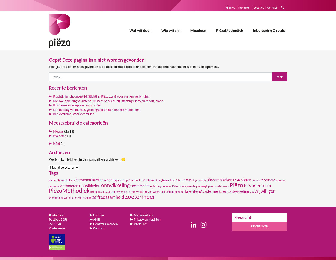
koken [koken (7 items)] (227, 179)
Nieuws (230, 7)
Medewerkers (143, 215)
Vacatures (140, 224)
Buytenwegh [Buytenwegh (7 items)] (102, 179)
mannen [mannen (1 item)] (256, 180)
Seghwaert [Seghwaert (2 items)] (154, 192)
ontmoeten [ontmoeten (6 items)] (69, 185)
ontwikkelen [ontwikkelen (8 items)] (89, 185)
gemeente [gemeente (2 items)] (201, 180)
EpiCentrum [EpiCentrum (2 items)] (132, 180)
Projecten (244, 7)
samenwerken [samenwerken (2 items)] (119, 192)
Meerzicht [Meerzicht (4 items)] (268, 180)
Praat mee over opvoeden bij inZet (77, 105)
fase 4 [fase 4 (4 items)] (190, 180)
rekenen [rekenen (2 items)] (95, 192)
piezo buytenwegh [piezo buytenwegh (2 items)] (196, 186)
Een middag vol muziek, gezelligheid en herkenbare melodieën (96, 110)
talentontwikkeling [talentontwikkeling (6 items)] (234, 191)
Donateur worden (105, 224)
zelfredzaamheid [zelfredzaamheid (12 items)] (108, 197)
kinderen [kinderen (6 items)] (214, 179)
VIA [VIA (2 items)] (252, 192)
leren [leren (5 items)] (247, 179)
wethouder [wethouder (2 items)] (70, 198)
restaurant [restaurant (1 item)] (105, 192)
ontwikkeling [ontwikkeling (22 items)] (115, 185)
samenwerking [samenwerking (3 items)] (137, 192)
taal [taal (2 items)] (162, 192)
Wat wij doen (140, 30)
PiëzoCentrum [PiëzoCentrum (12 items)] (257, 185)
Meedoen (198, 30)
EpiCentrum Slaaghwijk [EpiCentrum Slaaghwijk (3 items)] (154, 180)
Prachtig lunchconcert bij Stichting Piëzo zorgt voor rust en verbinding (101, 96)
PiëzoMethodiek (229, 30)
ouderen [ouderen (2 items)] (167, 186)
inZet (56, 144)
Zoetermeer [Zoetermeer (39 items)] (140, 196)
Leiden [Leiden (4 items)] (238, 180)
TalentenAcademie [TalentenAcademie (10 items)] (201, 191)
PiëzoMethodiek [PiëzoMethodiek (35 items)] (69, 190)
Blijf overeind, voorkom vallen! (74, 114)
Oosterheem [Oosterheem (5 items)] (140, 186)
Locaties (259, 7)
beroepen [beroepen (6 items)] (83, 179)
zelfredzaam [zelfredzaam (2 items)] (85, 198)
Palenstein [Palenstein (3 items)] (179, 186)
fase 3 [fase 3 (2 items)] (181, 180)
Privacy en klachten (147, 219)
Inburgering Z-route (269, 30)
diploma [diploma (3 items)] (119, 180)
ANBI (96, 219)
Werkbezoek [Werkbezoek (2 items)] (56, 198)
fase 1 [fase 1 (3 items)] (174, 180)
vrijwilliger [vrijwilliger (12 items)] (265, 191)
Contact (272, 7)
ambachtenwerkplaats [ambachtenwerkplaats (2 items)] (62, 180)
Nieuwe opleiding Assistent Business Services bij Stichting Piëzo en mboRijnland (108, 101)
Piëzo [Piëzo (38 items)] (236, 185)
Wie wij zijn (170, 30)
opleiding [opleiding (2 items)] (155, 186)
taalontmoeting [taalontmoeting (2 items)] (174, 192)
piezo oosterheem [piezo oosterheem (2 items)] (218, 186)
